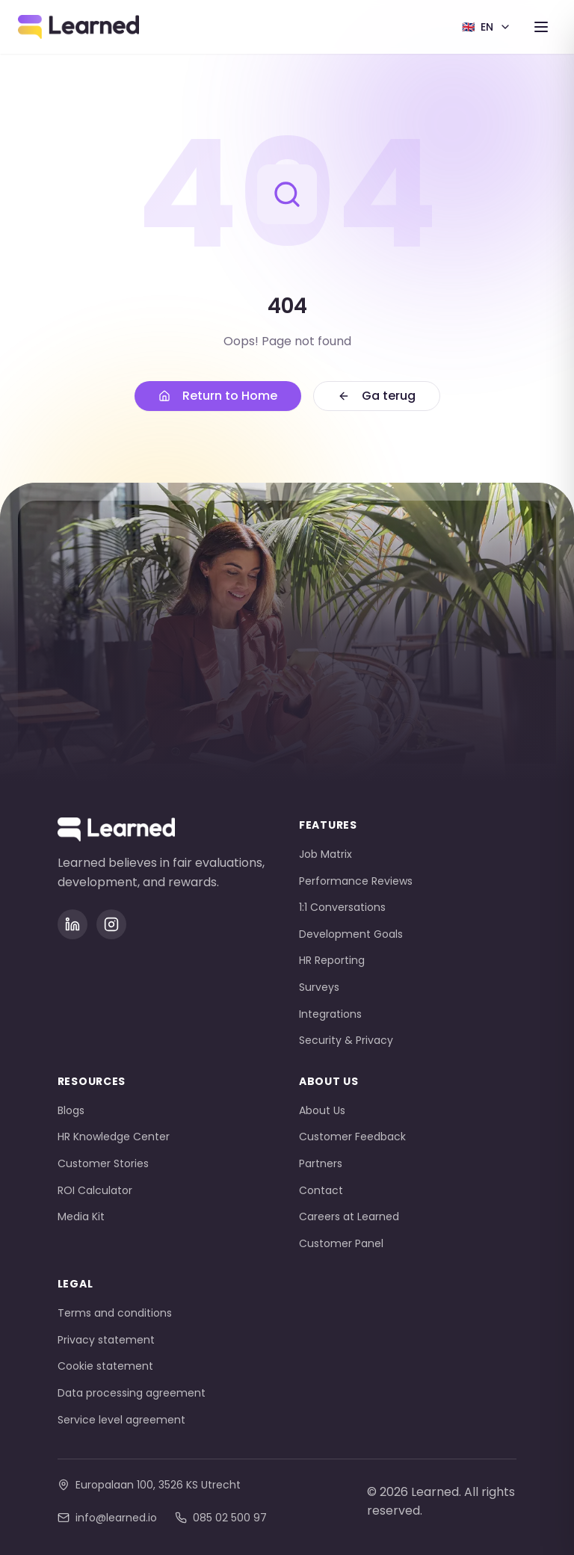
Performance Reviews (356, 881)
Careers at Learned (349, 1216)
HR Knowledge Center (114, 1136)
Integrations (330, 1014)
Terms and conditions (115, 1312)
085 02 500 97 (221, 1517)
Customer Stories (103, 1163)
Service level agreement (121, 1419)
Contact (321, 1190)
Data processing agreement (132, 1392)
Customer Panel (341, 1243)
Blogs (71, 1110)
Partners (320, 1163)
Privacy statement (106, 1339)
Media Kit (81, 1216)
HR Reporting (332, 960)
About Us (322, 1110)
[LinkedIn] (72, 924)
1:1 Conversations (342, 907)
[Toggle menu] (541, 27)
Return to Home (217, 395)
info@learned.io (107, 1517)
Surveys (319, 987)
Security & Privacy (346, 1040)
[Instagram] (111, 924)
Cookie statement (105, 1365)
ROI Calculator (95, 1190)
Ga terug (377, 395)
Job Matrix (325, 854)
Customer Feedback (352, 1136)
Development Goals (351, 934)
